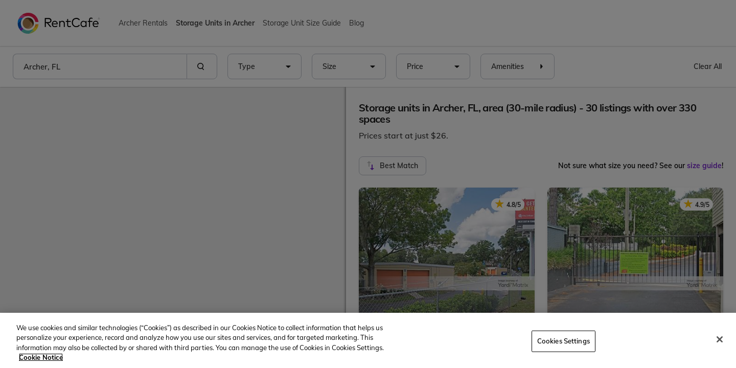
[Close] (719, 339)
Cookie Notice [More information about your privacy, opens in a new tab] (41, 357)
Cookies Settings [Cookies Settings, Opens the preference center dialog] (563, 341)
